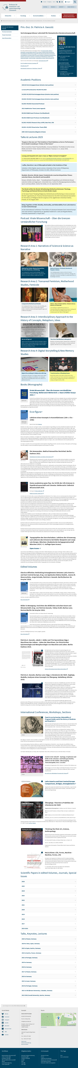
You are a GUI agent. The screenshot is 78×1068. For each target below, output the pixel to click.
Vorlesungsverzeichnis (46, 1061)
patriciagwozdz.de (64, 59)
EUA (22, 1060)
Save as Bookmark (64, 1057)
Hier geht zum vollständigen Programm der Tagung (56, 773)
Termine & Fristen (45, 1055)
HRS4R (3, 1061)
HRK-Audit (4, 1060)
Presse (42, 1057)
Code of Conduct (5, 1057)
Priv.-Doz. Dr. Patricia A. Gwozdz (49, 20)
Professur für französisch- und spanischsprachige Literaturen (14, 20)
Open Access (34, 548)
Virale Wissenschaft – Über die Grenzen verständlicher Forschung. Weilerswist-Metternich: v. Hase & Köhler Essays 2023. (53, 392)
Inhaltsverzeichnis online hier (36, 493)
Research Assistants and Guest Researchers (34, 20)
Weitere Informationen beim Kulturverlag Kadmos (55, 669)
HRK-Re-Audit (11, 1060)
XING (6, 1031)
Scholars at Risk (24, 1058)
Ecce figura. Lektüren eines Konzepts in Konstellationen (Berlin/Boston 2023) (37, 53)
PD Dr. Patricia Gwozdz (19, 1005)
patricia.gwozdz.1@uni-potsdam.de (65, 56)
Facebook (7, 1016)
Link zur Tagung (32, 823)
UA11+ (22, 1064)
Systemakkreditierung (7, 1062)
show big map (44, 1027)
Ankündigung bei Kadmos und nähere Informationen (41, 456)
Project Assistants (6, 35)
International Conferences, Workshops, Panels (31, 68)
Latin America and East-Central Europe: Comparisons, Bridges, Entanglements (60, 782)
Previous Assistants (7, 31)
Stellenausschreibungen (46, 1058)
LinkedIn (6, 1022)
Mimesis (40, 424)
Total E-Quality (5, 1064)
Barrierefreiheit (24, 1044)
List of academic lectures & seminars (29, 63)
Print (61, 1055)
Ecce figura (35, 411)
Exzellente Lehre (5, 1058)
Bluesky (6, 1013)
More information (24, 599)
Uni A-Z (54, 1)
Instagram (7, 1019)
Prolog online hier (39, 491)
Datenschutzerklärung (26, 1042)
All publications (24, 65)
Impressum (23, 1041)
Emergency (49, 1)
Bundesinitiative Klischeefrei (8, 1055)
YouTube (6, 1034)
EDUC (22, 1061)
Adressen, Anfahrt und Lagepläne (48, 1062)
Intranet (44, 1)
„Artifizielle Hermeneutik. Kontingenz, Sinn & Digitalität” (58, 158)
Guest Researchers (6, 38)
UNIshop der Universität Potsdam (48, 1060)
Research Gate (8, 1028)
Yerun (22, 1062)
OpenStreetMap (69, 1025)
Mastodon (7, 1025)
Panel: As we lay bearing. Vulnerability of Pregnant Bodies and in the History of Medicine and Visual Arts (60, 719)
